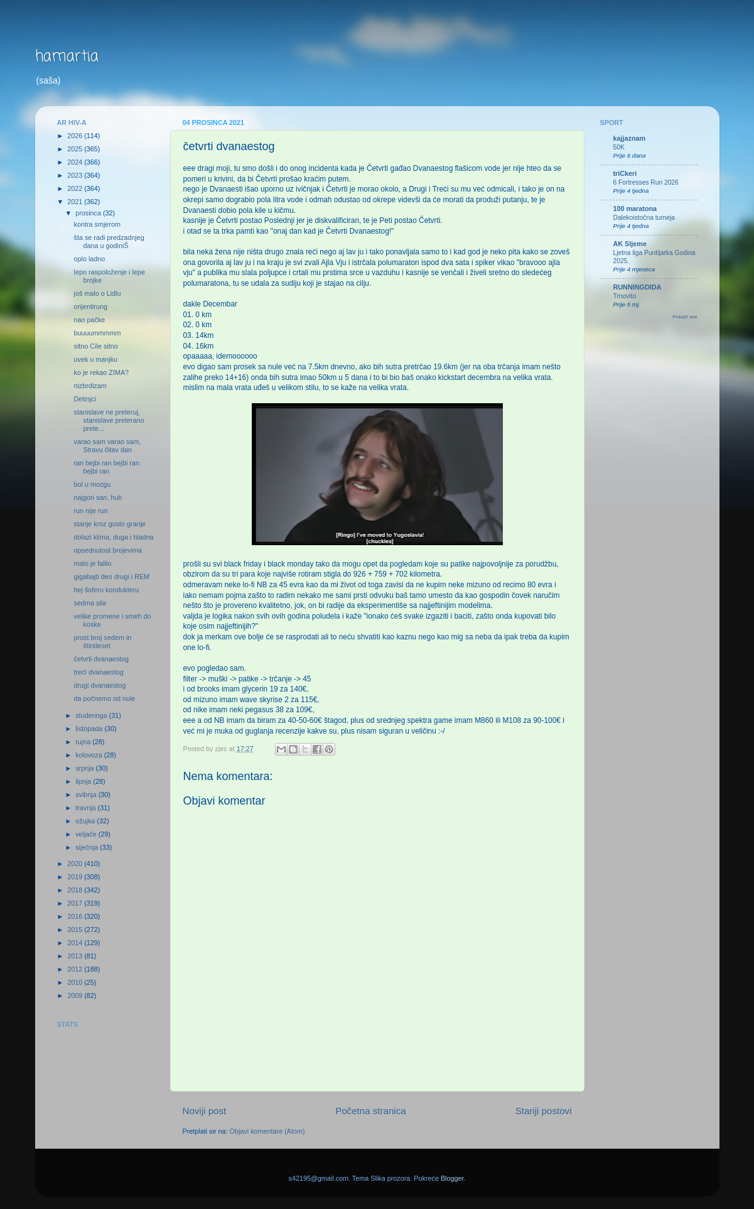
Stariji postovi (543, 1110)
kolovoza (89, 755)
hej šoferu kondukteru (106, 590)
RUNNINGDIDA (637, 287)
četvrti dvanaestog (101, 659)
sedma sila (89, 603)
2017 (75, 903)
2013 (75, 956)
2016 (75, 916)
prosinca (89, 213)
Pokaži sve (684, 317)
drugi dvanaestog (99, 685)
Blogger (452, 1178)
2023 (75, 175)
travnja (86, 807)
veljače (87, 834)
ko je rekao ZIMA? (101, 372)
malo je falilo (92, 563)
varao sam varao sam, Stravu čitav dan (107, 445)
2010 (75, 982)
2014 (75, 942)
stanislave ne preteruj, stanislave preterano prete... (108, 420)
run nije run (90, 510)
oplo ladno (89, 259)
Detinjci (84, 399)
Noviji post (205, 1110)
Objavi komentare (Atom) (267, 1131)
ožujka (86, 821)
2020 (75, 863)
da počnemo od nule (104, 698)
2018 (75, 890)
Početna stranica (370, 1110)
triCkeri (625, 173)
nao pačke (89, 319)
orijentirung (90, 306)
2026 (75, 135)
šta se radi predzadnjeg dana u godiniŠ (108, 241)
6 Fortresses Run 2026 (646, 182)
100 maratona (635, 208)
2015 (75, 929)
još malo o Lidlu (97, 293)
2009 (75, 995)
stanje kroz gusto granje (109, 524)
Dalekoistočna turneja (644, 217)
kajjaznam (629, 138)
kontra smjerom (96, 224)
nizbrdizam (89, 385)
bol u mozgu (91, 484)
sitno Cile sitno (95, 346)
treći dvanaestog (98, 672)
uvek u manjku (95, 359)
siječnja (87, 847)
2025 (75, 149)
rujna (83, 741)
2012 (75, 969)
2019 (75, 877)
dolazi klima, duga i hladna (113, 537)
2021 (75, 201)
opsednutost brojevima (107, 550)
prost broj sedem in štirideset (102, 641)
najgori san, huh (97, 497)
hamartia (67, 56)
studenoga (92, 715)
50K (619, 147)
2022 (75, 188)
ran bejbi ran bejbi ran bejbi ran (106, 467)
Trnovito (625, 296)
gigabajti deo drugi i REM (111, 576)
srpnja (85, 768)
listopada (89, 728)
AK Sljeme (630, 243)
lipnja (84, 781)
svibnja (87, 794)
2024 (75, 162)
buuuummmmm (97, 333)
